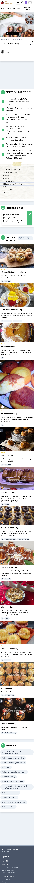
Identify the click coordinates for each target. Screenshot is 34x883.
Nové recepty (6, 879)
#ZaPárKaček (8, 321)
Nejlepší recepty (7, 882)
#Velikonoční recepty (23, 539)
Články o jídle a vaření (8, 872)
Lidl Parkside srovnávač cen (10, 867)
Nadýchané (9, 649)
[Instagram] (3, 860)
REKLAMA (5, 865)
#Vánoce (7, 618)
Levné (11, 310)
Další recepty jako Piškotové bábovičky (24, 238)
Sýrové (7, 688)
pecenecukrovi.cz (10, 849)
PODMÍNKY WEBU (8, 877)
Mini (7, 455)
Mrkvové (8, 724)
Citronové (9, 567)
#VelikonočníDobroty (10, 539)
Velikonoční (9, 528)
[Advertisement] (17, 74)
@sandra (8, 52)
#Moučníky (8, 281)
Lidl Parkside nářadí (8, 870)
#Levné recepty (17, 321)
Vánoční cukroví (12, 34)
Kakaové (8, 493)
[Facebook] (7, 860)
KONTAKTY (5, 857)
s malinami (13, 272)
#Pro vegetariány (9, 695)
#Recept (7, 504)
